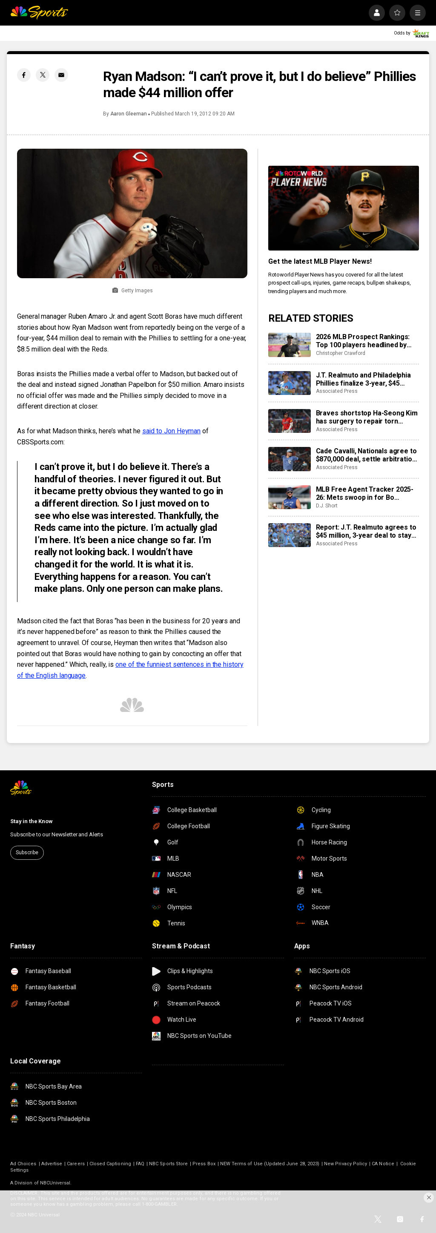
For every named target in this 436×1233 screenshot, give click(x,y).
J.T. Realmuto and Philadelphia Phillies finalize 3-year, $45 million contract (363, 379)
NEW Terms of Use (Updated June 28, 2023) (269, 1164)
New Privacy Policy (345, 1164)
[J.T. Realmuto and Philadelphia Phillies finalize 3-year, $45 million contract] (289, 383)
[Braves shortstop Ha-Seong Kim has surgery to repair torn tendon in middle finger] (289, 421)
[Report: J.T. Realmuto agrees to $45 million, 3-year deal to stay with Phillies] (289, 535)
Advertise (52, 1164)
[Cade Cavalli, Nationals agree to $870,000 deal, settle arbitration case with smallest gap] (289, 459)
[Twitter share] (42, 75)
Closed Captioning (110, 1164)
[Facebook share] (24, 75)
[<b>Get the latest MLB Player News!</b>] (343, 208)
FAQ (140, 1164)
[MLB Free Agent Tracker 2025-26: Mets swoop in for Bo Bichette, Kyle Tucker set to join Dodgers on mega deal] (289, 497)
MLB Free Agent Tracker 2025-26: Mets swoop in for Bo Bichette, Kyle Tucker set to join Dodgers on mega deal (366, 493)
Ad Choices (23, 1164)
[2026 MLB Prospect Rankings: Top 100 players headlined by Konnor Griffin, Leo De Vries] (289, 345)
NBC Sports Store (168, 1164)
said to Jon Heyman (171, 431)
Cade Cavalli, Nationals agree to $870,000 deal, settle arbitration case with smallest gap (366, 455)
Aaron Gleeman (128, 114)
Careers (75, 1164)
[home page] (39, 13)
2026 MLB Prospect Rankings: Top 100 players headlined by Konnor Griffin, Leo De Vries (363, 341)
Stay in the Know (31, 821)
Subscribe (27, 853)
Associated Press (337, 391)
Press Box (203, 1164)
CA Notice (383, 1164)
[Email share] (61, 75)
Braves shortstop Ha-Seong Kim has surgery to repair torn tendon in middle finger (367, 417)
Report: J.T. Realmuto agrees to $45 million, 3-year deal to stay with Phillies (366, 531)
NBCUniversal (55, 1183)
